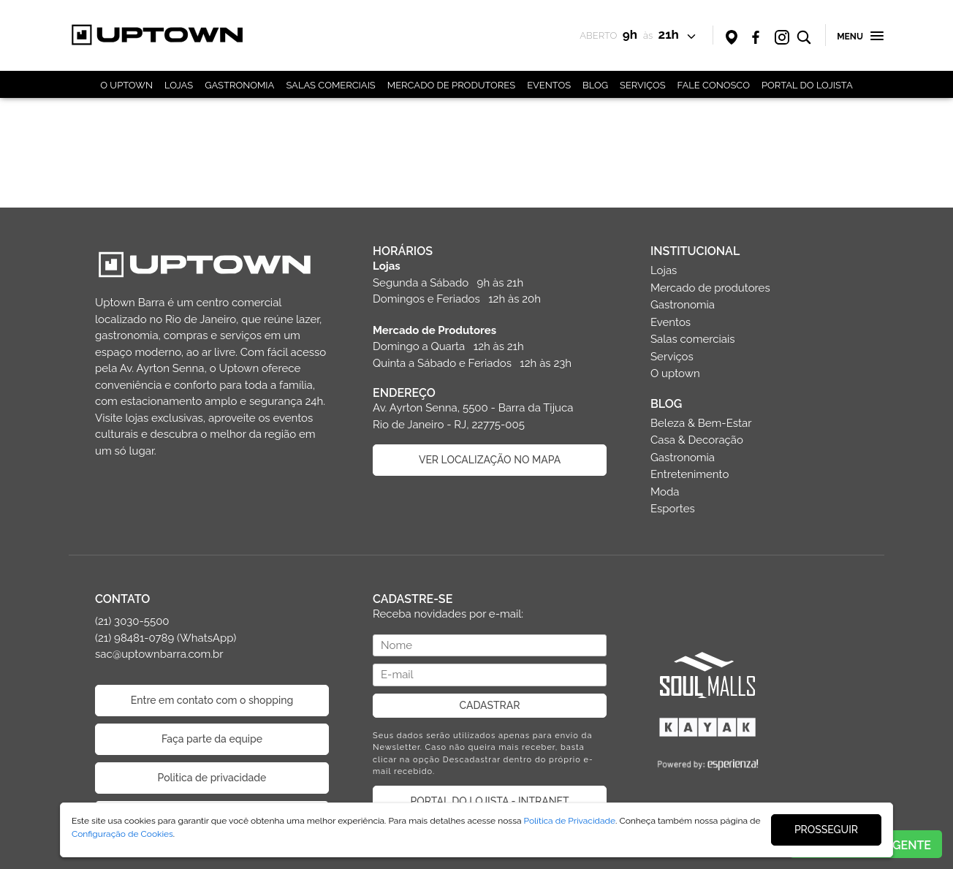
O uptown (675, 373)
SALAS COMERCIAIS (330, 85)
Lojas (663, 270)
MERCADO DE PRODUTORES (451, 85)
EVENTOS (549, 85)
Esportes (672, 508)
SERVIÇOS (643, 85)
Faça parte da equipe (212, 739)
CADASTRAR (490, 705)
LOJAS (178, 85)
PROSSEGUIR (826, 829)
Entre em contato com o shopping (212, 700)
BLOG (595, 85)
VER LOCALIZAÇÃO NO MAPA (490, 460)
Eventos (670, 322)
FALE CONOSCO (713, 85)
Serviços (672, 356)
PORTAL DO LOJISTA (807, 85)
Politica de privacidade (212, 777)
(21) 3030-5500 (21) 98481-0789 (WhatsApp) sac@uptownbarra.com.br (165, 638)
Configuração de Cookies (122, 834)
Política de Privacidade (570, 821)
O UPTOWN (126, 85)
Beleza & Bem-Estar (701, 423)
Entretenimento (689, 474)
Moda (664, 491)
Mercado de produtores (710, 288)
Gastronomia (682, 304)
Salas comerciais (692, 339)
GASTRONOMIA (239, 85)
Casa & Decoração (696, 440)
